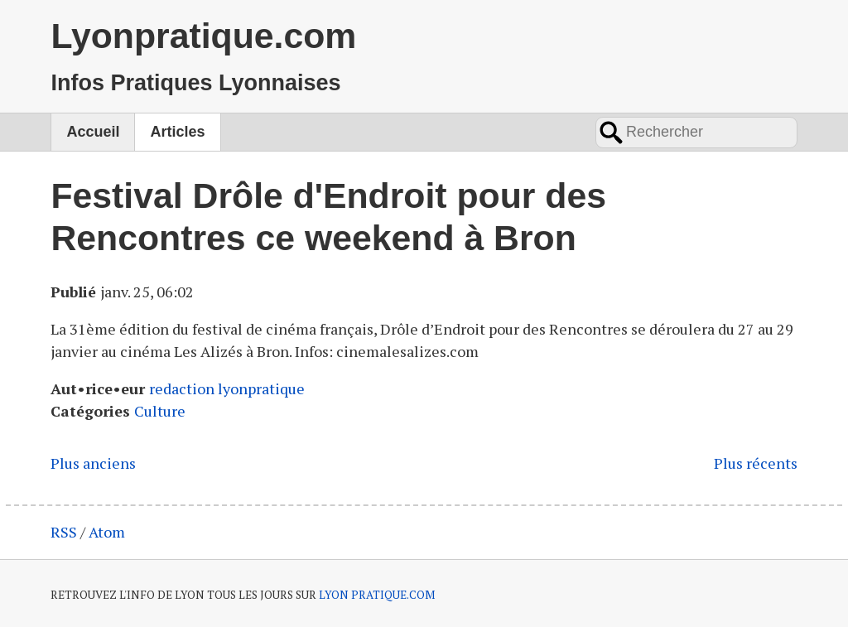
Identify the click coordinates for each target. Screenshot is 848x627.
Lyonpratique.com (203, 35)
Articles (177, 131)
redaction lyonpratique (227, 388)
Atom (107, 532)
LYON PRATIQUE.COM (377, 594)
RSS (64, 532)
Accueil (92, 131)
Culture (160, 411)
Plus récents (755, 463)
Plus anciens (93, 463)
